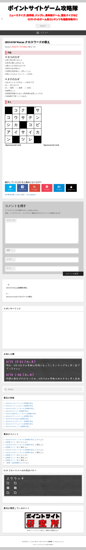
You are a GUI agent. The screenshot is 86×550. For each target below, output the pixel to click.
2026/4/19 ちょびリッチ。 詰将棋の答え (19, 421)
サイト (9, 268)
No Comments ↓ (32, 195)
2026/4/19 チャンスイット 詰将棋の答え (19, 416)
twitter (10, 189)
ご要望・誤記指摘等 (12, 463)
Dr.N (18, 195)
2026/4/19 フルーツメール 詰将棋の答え (19, 403)
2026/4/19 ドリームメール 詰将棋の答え (19, 424)
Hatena (59, 189)
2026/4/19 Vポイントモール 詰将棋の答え (19, 408)
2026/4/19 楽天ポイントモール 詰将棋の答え (20, 414)
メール (9, 259)
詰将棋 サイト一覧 (12, 442)
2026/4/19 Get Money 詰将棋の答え (17, 419)
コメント (11, 220)
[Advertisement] (23, 162)
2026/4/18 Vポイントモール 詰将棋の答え (19, 439)
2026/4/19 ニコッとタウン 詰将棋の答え (19, 406)
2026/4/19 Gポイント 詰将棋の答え (17, 426)
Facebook (22, 189)
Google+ (35, 189)
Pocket (46, 189)
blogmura (71, 189)
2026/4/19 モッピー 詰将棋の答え (17, 411)
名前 (8, 250)
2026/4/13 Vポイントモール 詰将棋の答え (19, 450)
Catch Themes (49, 544)
